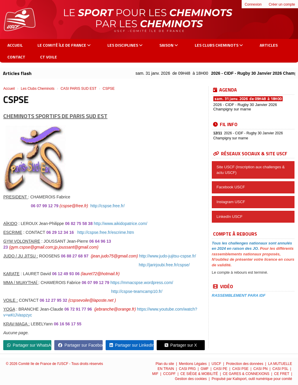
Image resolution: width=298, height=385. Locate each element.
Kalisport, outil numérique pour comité (262, 379)
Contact (16, 57)
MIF (155, 374)
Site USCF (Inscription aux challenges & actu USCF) (251, 170)
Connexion (253, 4)
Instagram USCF (231, 202)
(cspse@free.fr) (74, 205)
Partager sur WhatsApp (29, 345)
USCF (217, 364)
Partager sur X (181, 345)
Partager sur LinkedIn (131, 345)
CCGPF (169, 374)
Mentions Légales (193, 364)
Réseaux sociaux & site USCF (250, 153)
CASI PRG (188, 369)
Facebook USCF (231, 187)
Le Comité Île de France (64, 45)
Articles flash (17, 73)
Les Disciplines (125, 45)
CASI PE (220, 369)
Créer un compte (282, 4)
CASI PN (260, 369)
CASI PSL (280, 369)
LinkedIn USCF (230, 216)
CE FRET (282, 374)
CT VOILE (48, 57)
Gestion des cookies (191, 379)
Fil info (225, 124)
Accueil (15, 45)
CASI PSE (241, 369)
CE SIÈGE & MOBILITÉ (199, 374)
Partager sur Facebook (80, 345)
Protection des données (245, 364)
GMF (205, 369)
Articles (269, 45)
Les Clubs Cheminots (219, 45)
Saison (168, 45)
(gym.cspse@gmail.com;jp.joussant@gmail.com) (54, 247)
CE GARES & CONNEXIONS (246, 374)
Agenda (225, 89)
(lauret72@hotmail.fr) (100, 273)
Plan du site (165, 364)
